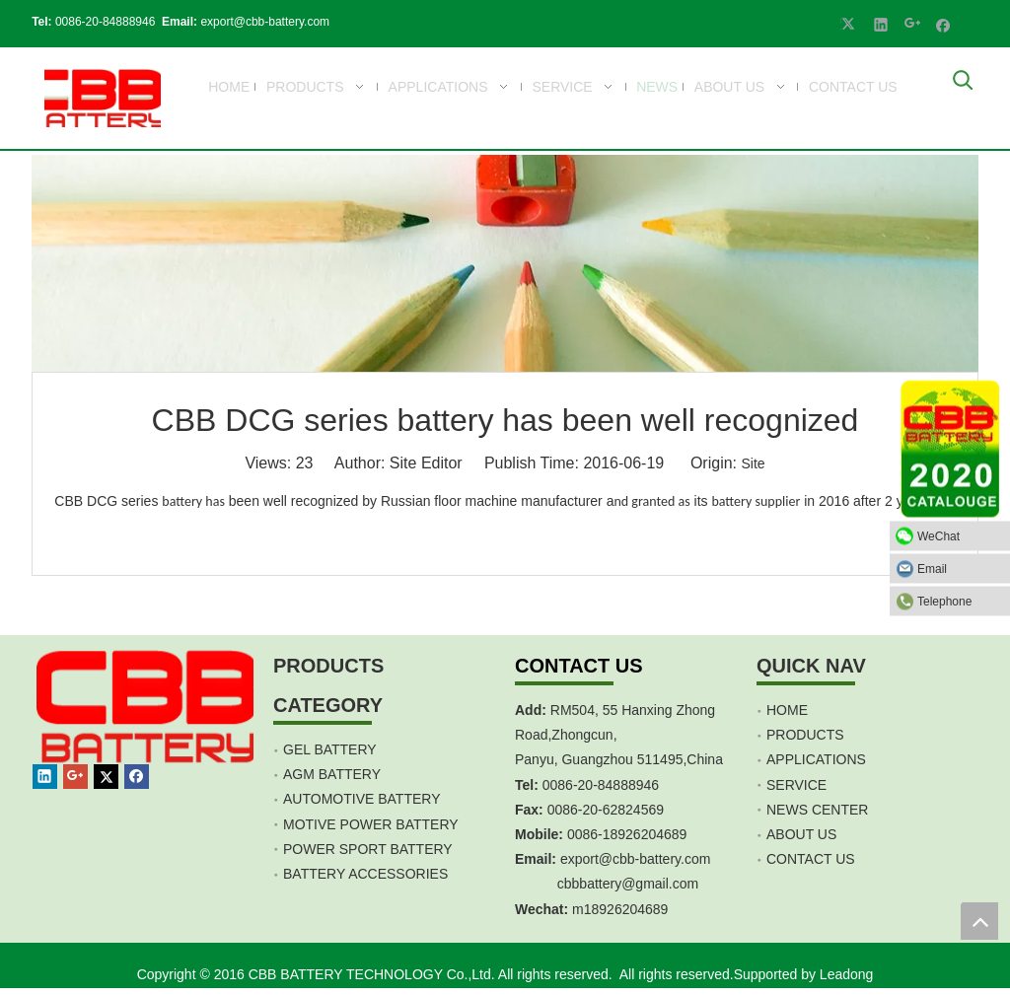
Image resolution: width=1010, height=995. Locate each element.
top (979, 921)
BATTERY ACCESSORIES (365, 874)
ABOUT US (801, 834)
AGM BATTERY (332, 774)
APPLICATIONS (816, 759)
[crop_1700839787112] (98, 98)
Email (958, 568)
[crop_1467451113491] (148, 729)
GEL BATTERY (330, 749)
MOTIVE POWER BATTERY (371, 824)
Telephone (958, 600)
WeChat (958, 535)
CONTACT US (810, 859)
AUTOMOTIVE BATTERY (361, 799)
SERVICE (796, 785)
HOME (787, 710)
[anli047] (505, 263)
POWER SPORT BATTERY (368, 849)
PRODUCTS (805, 735)
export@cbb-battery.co (629, 859)
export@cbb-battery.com (260, 22)
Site (752, 463)
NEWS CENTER (817, 809)
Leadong (847, 974)
